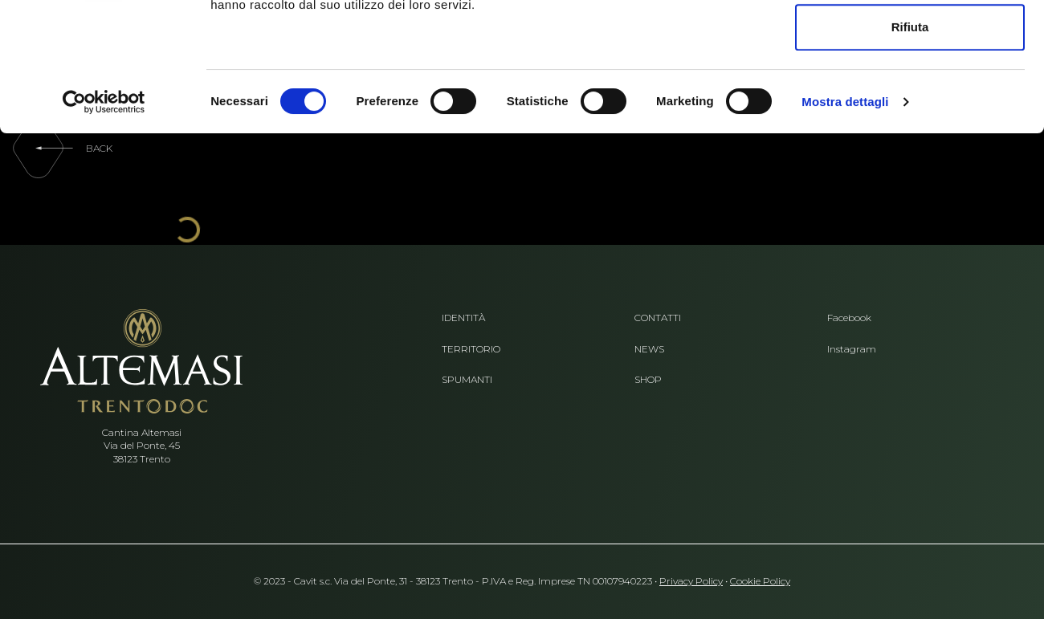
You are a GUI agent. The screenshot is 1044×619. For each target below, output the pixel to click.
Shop (648, 380)
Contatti (657, 318)
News (649, 349)
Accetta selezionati (909, 95)
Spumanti (467, 380)
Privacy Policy (691, 581)
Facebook (849, 318)
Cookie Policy (760, 581)
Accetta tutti (910, 42)
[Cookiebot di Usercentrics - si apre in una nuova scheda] (104, 222)
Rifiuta (910, 147)
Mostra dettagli (844, 222)
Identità (463, 318)
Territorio (471, 349)
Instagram (851, 349)
